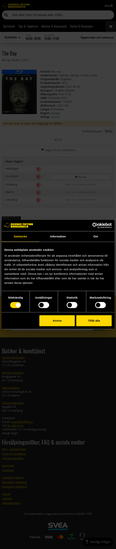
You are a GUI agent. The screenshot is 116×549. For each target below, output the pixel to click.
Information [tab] (58, 236)
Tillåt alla (94, 320)
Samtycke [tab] (20, 236)
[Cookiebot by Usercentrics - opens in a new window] (95, 225)
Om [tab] (95, 236)
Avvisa (57, 320)
